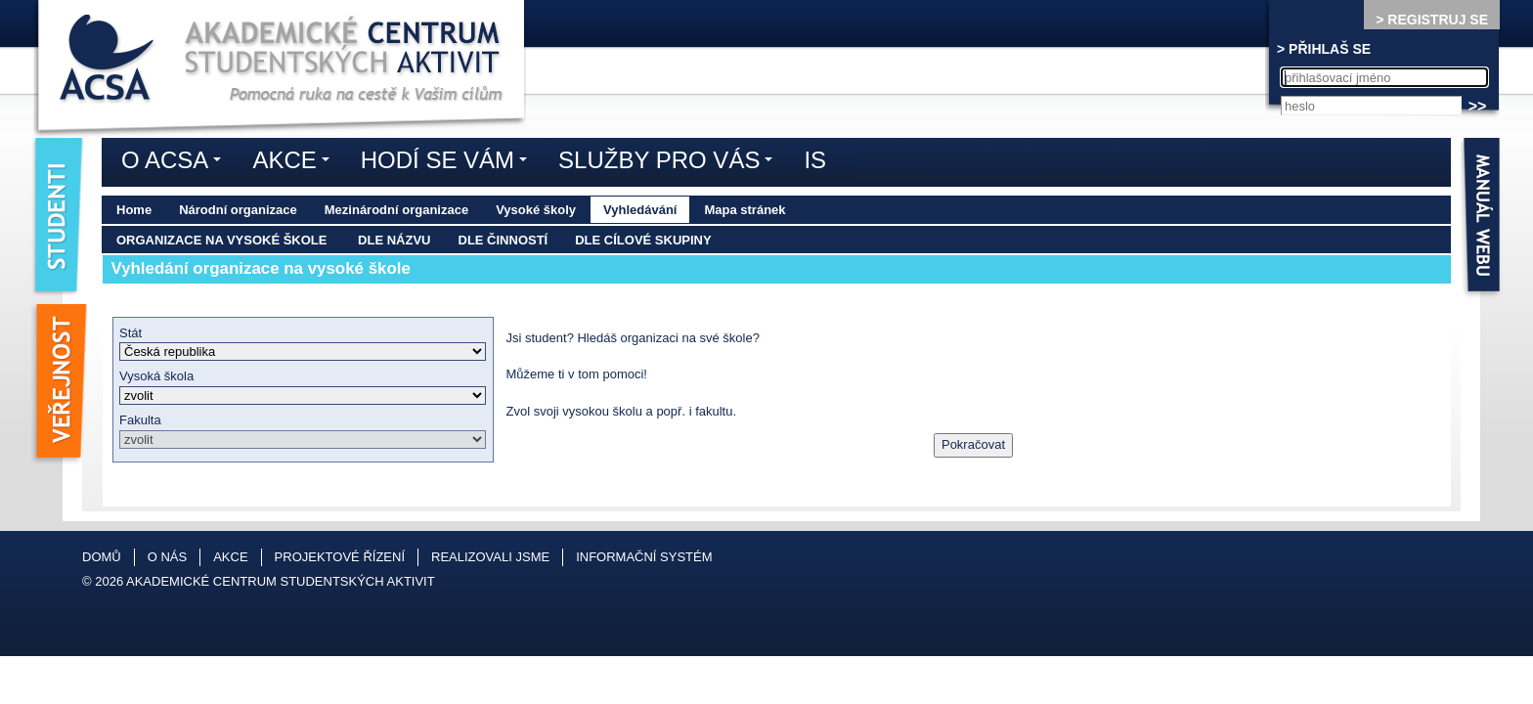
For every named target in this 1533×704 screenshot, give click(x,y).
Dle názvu (394, 240)
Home (134, 209)
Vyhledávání (640, 209)
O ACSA (176, 163)
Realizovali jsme (490, 557)
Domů (101, 557)
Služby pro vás (670, 163)
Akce (295, 163)
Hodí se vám (449, 163)
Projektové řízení (340, 557)
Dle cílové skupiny (643, 240)
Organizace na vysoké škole (221, 240)
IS (815, 160)
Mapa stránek (744, 209)
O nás (167, 557)
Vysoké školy (536, 209)
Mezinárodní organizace (396, 209)
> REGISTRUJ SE (1432, 19)
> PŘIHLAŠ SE (1324, 49)
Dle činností (503, 240)
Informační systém (644, 557)
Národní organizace (238, 209)
